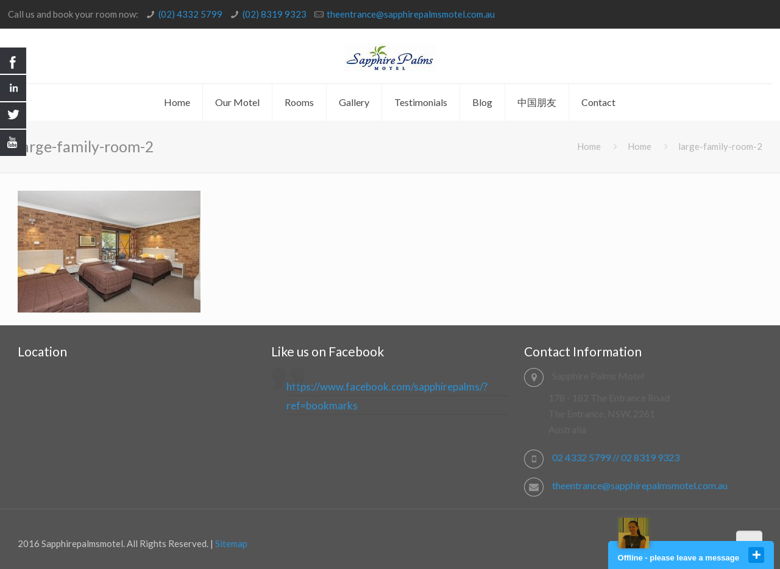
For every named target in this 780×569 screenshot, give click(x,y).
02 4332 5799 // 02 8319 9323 (615, 457)
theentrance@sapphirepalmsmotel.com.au (411, 14)
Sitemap (231, 543)
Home (589, 146)
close (756, 555)
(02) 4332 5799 (190, 14)
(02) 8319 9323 (275, 14)
